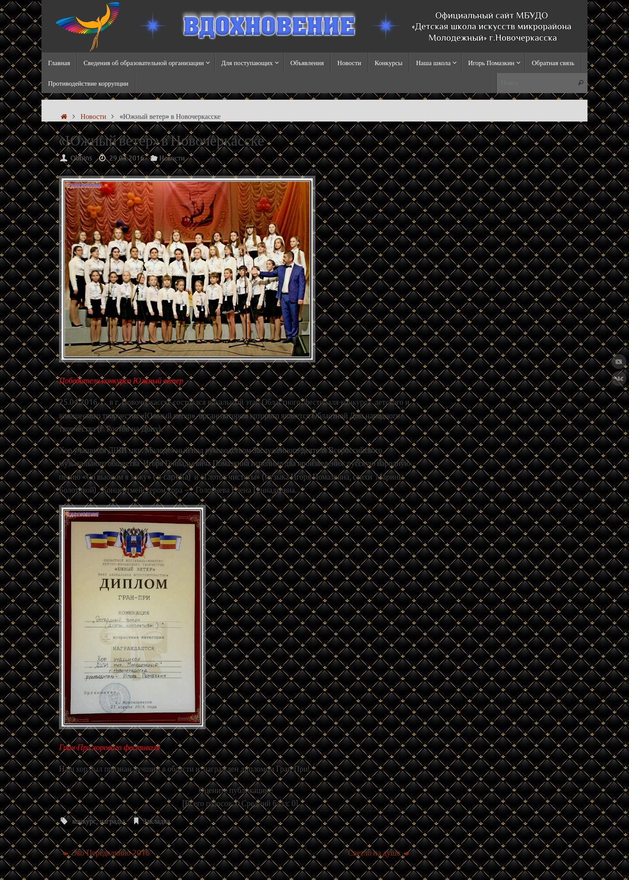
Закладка (156, 821)
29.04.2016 (126, 158)
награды (112, 821)
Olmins (81, 158)
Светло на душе (378, 853)
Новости (93, 116)
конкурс (84, 821)
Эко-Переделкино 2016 (106, 853)
